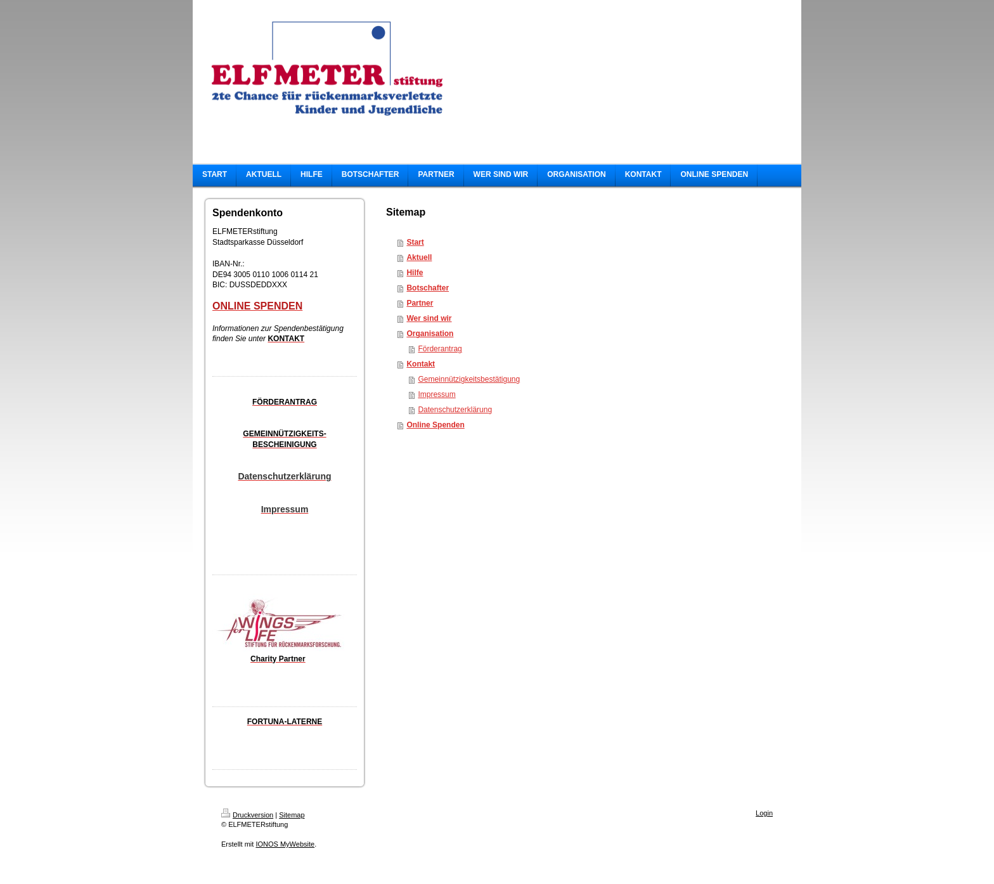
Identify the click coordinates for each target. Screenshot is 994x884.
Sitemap (291, 815)
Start (414, 242)
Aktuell (419, 257)
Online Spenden (435, 424)
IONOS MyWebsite (284, 844)
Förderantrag (440, 348)
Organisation (429, 333)
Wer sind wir (428, 318)
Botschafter (427, 287)
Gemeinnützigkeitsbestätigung (469, 379)
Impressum (436, 394)
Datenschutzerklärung (455, 409)
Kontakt (420, 364)
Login (764, 813)
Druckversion (247, 815)
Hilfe (414, 272)
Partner (419, 303)
